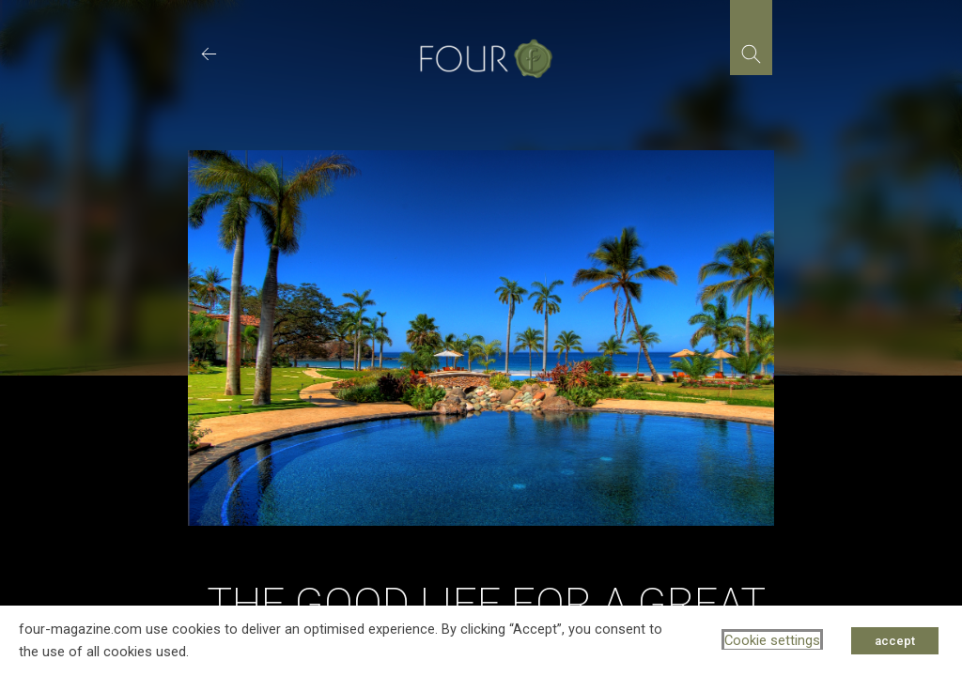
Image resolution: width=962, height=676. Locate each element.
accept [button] (895, 641)
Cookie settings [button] (772, 640)
